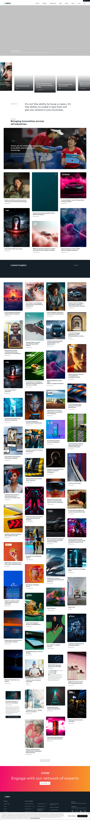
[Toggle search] (84, 3)
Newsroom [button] (6, 811)
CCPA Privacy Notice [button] (41, 806)
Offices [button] (5, 806)
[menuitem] (37, 3)
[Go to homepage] (7, 3)
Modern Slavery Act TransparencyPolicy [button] (40, 810)
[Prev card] (7, 76)
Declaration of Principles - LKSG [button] (54, 804)
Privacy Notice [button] (29, 806)
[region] (45, 816)
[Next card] (83, 76)
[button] (76, 265)
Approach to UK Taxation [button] (54, 807)
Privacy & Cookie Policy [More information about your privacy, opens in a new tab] (35, 818)
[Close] (88, 813)
